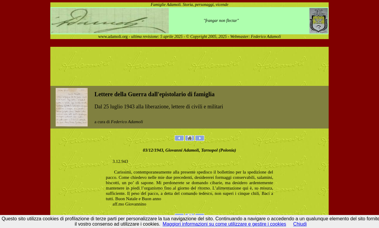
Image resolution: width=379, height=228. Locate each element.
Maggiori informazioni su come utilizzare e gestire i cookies (224, 224)
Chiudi (299, 224)
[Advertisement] (189, 66)
